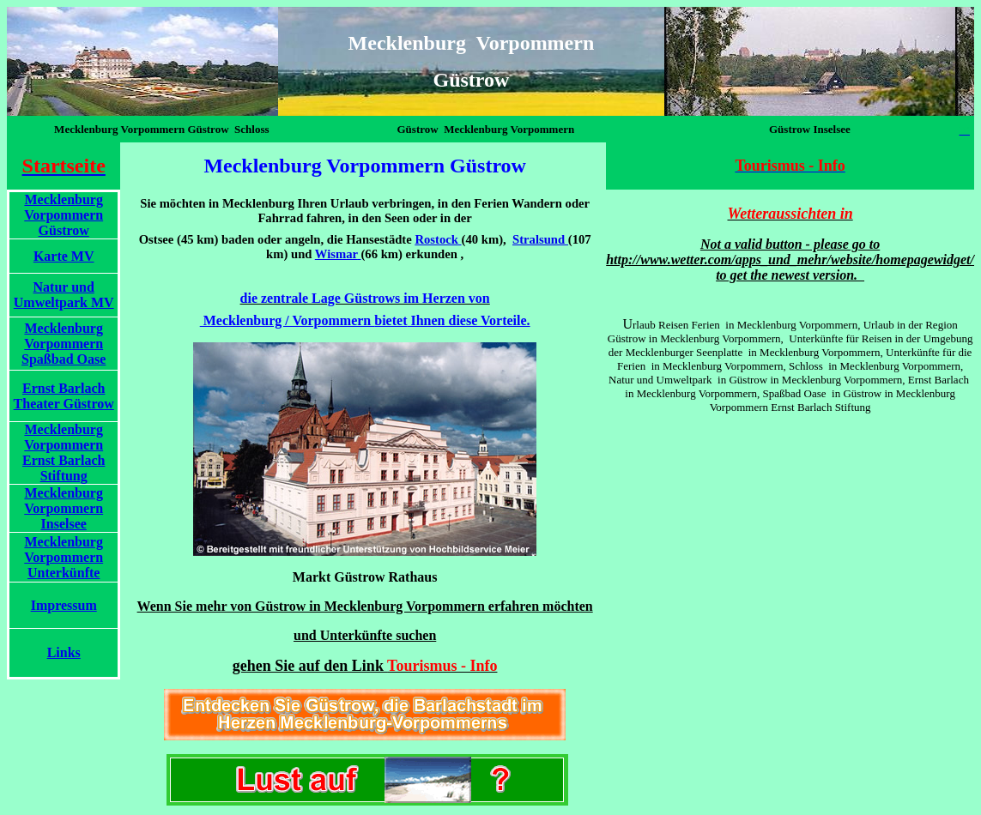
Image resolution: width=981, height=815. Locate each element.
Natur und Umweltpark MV (64, 295)
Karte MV (63, 256)
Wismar (336, 254)
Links (64, 652)
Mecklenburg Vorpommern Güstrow (63, 215)
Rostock (436, 239)
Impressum (64, 605)
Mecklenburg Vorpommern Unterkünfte (63, 557)
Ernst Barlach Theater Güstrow (64, 396)
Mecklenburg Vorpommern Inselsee (63, 508)
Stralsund (540, 239)
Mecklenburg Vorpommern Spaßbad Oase (63, 343)
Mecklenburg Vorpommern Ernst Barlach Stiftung (63, 452)
